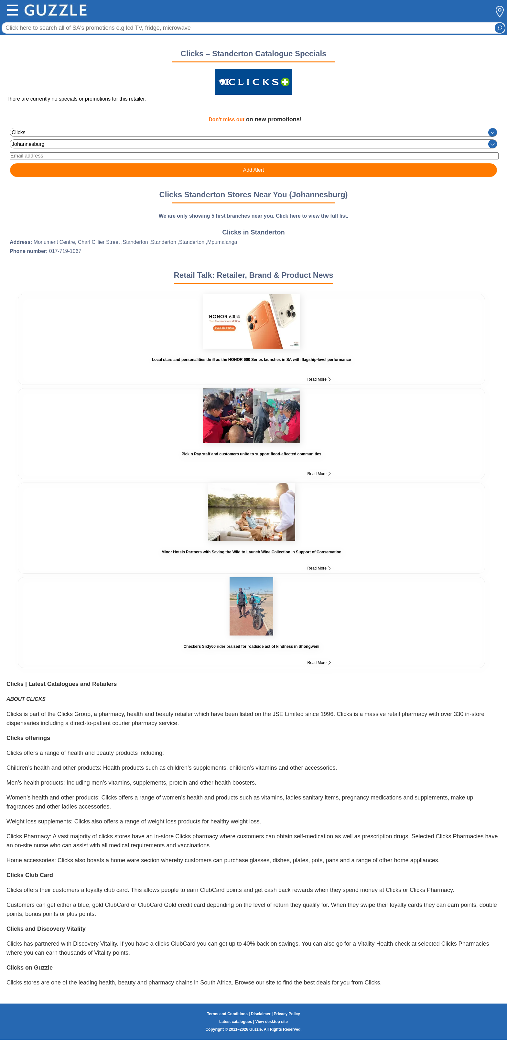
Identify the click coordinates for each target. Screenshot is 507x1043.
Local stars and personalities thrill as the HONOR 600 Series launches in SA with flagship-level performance (251, 359)
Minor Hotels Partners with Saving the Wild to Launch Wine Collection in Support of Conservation (251, 552)
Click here (288, 216)
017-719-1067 (65, 251)
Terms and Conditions (227, 1014)
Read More (319, 379)
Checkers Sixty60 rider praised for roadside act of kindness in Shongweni (251, 646)
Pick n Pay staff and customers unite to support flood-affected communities (251, 454)
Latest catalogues (235, 1021)
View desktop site (271, 1021)
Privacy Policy (287, 1014)
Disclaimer (261, 1014)
